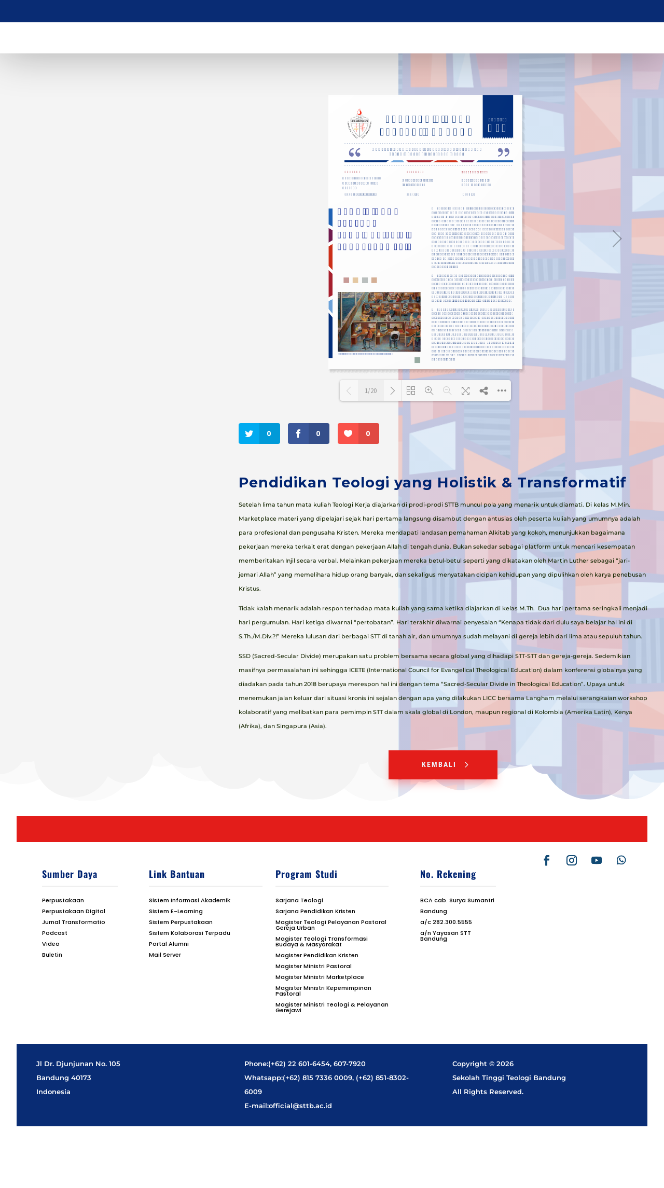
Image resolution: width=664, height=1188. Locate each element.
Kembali (439, 764)
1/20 (371, 390)
